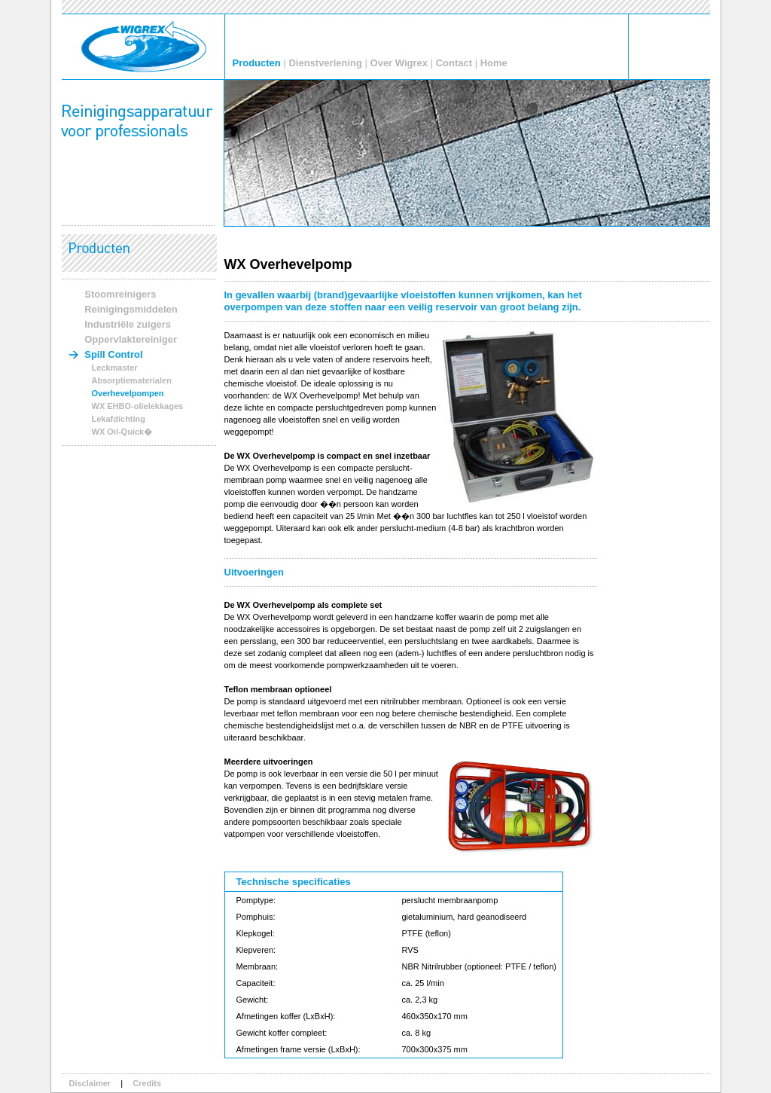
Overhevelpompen (128, 393)
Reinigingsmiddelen (131, 309)
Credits (147, 1083)
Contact (454, 63)
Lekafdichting (119, 418)
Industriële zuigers (127, 324)
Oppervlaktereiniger (130, 339)
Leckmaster (115, 367)
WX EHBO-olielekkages (138, 406)
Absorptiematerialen (132, 380)
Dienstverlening (325, 63)
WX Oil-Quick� (122, 431)
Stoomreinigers (120, 294)
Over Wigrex (399, 63)
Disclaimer (90, 1083)
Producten (257, 63)
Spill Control (113, 354)
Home (493, 63)
